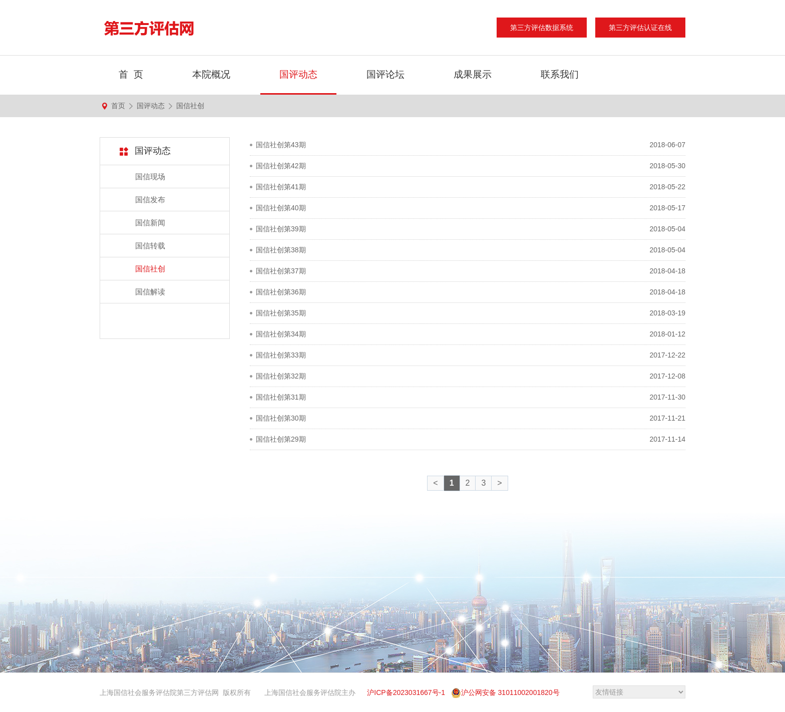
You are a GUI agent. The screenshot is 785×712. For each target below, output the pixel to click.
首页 (118, 106)
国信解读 (150, 291)
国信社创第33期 (281, 355)
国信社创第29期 (281, 439)
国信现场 (150, 176)
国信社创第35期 (281, 313)
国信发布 (150, 199)
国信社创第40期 (281, 208)
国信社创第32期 (281, 376)
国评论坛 (385, 74)
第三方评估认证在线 (640, 28)
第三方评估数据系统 (541, 28)
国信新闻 (150, 222)
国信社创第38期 (281, 250)
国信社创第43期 (281, 145)
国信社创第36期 (281, 292)
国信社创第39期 (281, 229)
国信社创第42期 (281, 166)
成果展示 (473, 74)
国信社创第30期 (281, 418)
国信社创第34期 (281, 334)
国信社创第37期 (281, 271)
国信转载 (150, 245)
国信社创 (190, 106)
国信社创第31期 (281, 397)
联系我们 (560, 74)
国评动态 (298, 74)
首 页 (131, 74)
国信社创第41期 (281, 187)
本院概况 (211, 74)
